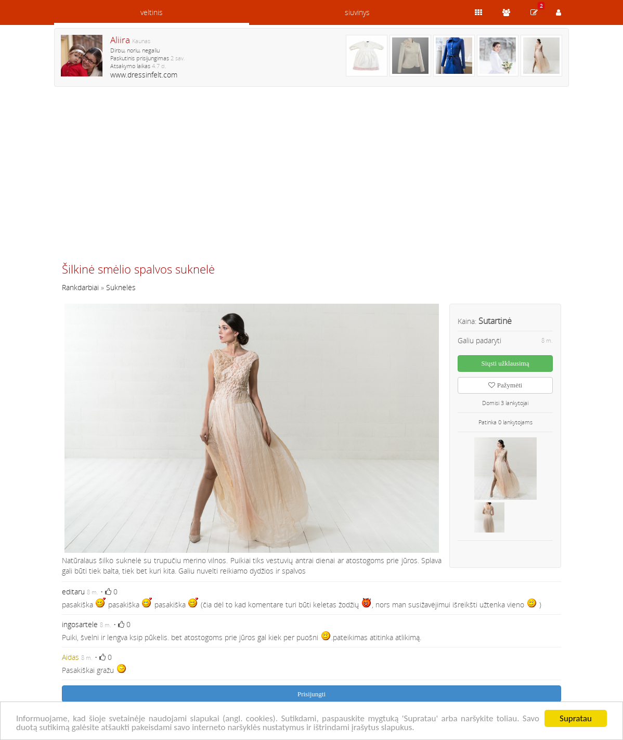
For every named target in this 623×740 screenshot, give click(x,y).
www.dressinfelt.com (143, 75)
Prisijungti (311, 694)
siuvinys (357, 12)
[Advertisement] (311, 179)
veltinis (151, 12)
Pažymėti (505, 385)
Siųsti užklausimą (505, 363)
